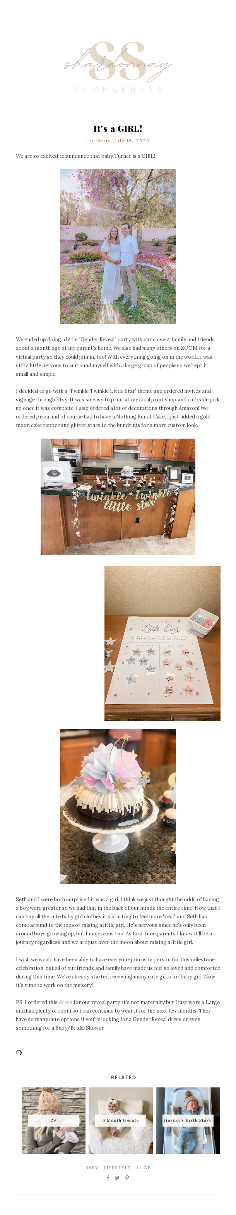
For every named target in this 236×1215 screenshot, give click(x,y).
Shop (143, 1168)
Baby (92, 1168)
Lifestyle (117, 1168)
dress (65, 1002)
